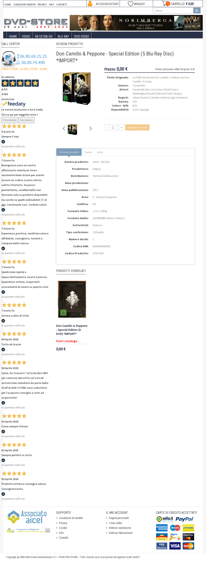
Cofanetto (98, 232)
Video (26, 36)
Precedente (9, 120)
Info (61, 532)
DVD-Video (81, 36)
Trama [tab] (88, 152)
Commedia (139, 85)
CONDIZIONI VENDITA (24, 4)
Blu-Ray (63, 36)
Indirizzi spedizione (120, 527)
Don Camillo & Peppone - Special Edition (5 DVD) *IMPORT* (72, 329)
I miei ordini (115, 523)
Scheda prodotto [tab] (69, 152)
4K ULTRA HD (44, 36)
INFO (51, 4)
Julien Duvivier (141, 97)
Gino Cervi (151, 89)
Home (13, 36)
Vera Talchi (164, 89)
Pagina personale (119, 518)
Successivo (26, 120)
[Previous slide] (64, 129)
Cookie (63, 527)
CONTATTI (61, 4)
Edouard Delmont (155, 93)
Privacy (63, 523)
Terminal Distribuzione (105, 176)
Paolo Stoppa (174, 93)
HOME (8, 4)
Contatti (63, 537)
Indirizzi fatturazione (121, 532)
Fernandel (138, 89)
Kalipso (97, 169)
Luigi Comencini (179, 97)
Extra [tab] (100, 152)
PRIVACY (42, 4)
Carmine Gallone (159, 97)
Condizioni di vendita (71, 518)
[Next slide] (90, 129)
